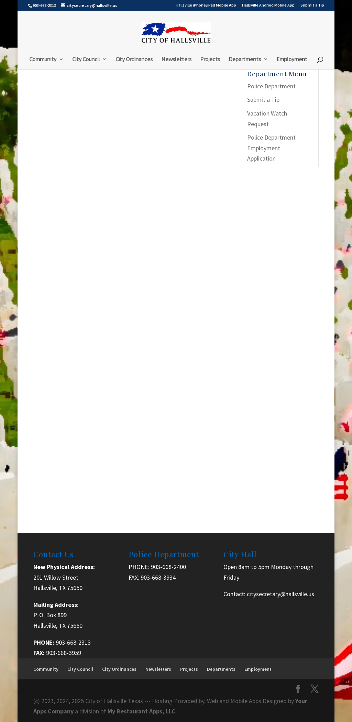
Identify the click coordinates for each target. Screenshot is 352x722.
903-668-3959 (63, 653)
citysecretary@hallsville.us (280, 594)
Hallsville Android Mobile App (268, 5)
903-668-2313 (73, 642)
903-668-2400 (168, 567)
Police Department (271, 86)
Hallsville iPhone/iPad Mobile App (206, 5)
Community (42, 60)
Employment (292, 60)
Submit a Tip (312, 5)
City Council (86, 60)
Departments (245, 60)
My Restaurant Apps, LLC (141, 711)
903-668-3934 (158, 577)
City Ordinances (134, 60)
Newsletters (176, 60)
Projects (210, 60)
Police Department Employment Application (271, 147)
